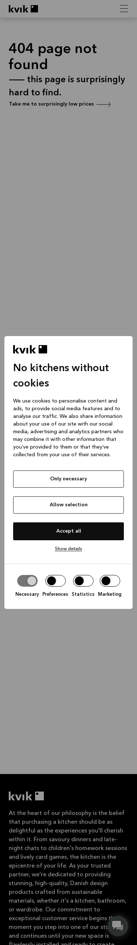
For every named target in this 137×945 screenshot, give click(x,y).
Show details (68, 548)
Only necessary (68, 478)
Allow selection (69, 504)
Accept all (68, 531)
